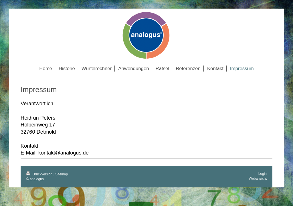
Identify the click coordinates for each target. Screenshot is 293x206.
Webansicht (258, 179)
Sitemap (61, 174)
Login (262, 174)
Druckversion (40, 174)
